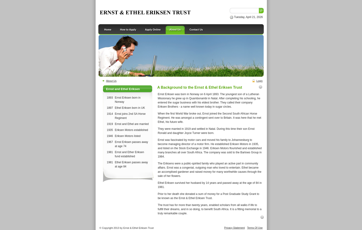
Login (259, 80)
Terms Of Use (254, 227)
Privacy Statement (234, 227)
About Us (111, 80)
